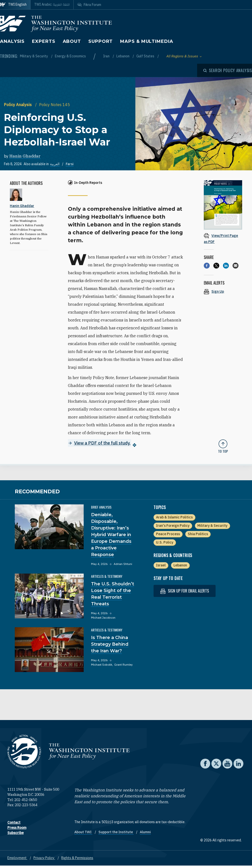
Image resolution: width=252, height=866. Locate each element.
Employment (17, 858)
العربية (55, 164)
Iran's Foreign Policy (172, 526)
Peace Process (168, 534)
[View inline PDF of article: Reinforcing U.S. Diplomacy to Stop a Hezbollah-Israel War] (223, 238)
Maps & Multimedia (146, 41)
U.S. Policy (164, 542)
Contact (13, 822)
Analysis (12, 41)
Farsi (70, 164)
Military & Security (34, 56)
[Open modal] (227, 70)
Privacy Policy (44, 858)
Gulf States (145, 56)
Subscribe (15, 833)
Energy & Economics (70, 56)
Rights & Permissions (77, 858)
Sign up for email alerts (184, 591)
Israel (161, 565)
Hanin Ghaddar (25, 156)
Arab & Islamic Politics (174, 517)
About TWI (83, 832)
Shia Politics (198, 534)
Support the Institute (116, 832)
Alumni (145, 832)
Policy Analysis (18, 104)
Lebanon (123, 56)
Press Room (16, 828)
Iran (106, 56)
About (72, 41)
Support (100, 41)
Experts (43, 41)
